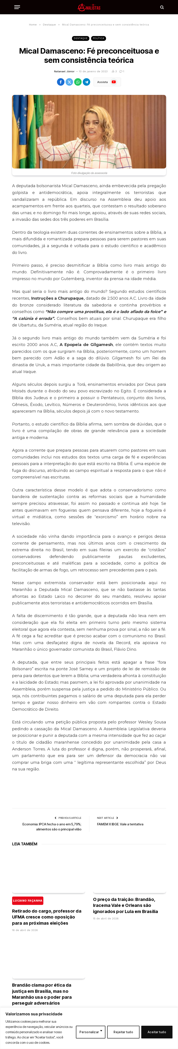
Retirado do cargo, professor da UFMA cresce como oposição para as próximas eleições (46, 911)
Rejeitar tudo (123, 1032)
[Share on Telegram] (86, 82)
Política (98, 38)
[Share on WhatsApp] (78, 82)
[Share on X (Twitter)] (69, 82)
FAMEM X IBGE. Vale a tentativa (120, 824)
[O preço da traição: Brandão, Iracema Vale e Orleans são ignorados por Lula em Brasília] (129, 872)
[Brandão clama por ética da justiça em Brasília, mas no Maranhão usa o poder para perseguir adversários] (48, 958)
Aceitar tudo (157, 1032)
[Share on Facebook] (60, 82)
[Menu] (17, 7)
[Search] (161, 7)
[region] (89, 1028)
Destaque (81, 38)
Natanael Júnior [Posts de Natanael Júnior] (64, 71)
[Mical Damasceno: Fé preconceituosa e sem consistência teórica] (89, 131)
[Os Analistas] (89, 7)
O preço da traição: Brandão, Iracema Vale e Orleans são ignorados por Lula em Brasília (125, 905)
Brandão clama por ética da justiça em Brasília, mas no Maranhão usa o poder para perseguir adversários (42, 994)
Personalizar (89, 1032)
